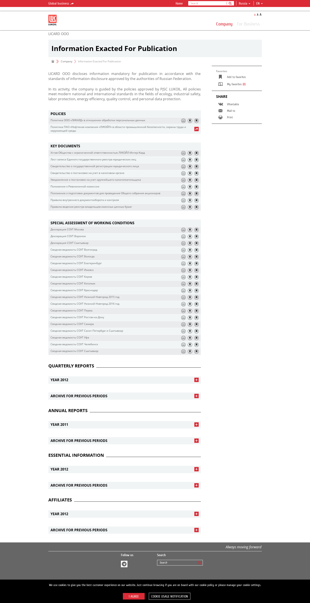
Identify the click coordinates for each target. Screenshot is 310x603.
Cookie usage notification (169, 596)
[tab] (125, 113)
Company (224, 23)
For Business (248, 23)
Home (179, 3)
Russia (244, 3)
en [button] (259, 3)
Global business (61, 4)
